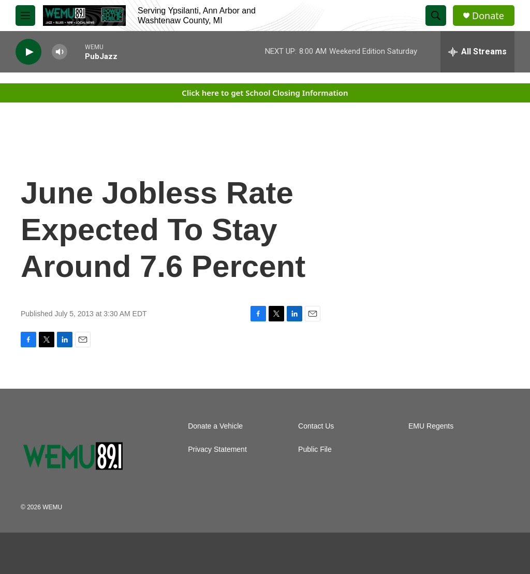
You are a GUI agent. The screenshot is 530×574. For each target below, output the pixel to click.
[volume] (59, 52)
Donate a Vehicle (215, 426)
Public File (315, 449)
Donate (488, 15)
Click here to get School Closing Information (265, 92)
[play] (28, 52)
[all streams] (477, 51)
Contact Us (316, 426)
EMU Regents (430, 426)
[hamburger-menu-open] (25, 15)
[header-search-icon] (435, 15)
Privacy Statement (217, 449)
